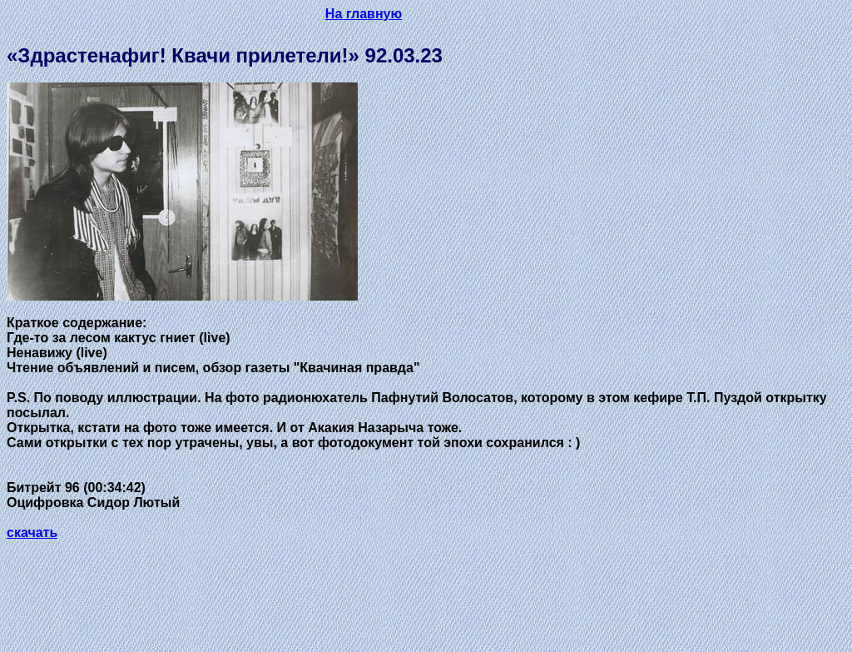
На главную (363, 14)
